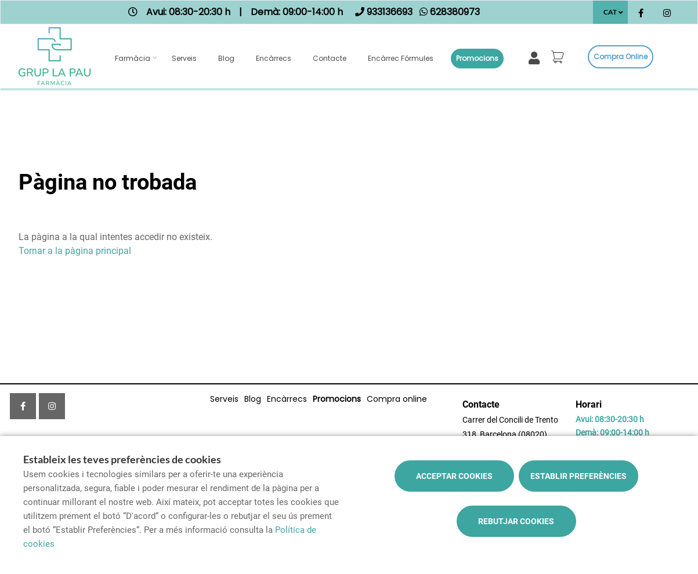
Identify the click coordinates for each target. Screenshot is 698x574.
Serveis (184, 58)
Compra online (621, 56)
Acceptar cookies (454, 476)
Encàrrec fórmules (400, 58)
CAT (610, 12)
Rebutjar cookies (516, 521)
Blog (226, 58)
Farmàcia (132, 58)
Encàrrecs (273, 58)
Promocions (477, 58)
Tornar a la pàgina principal (75, 250)
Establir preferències (578, 476)
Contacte (329, 58)
